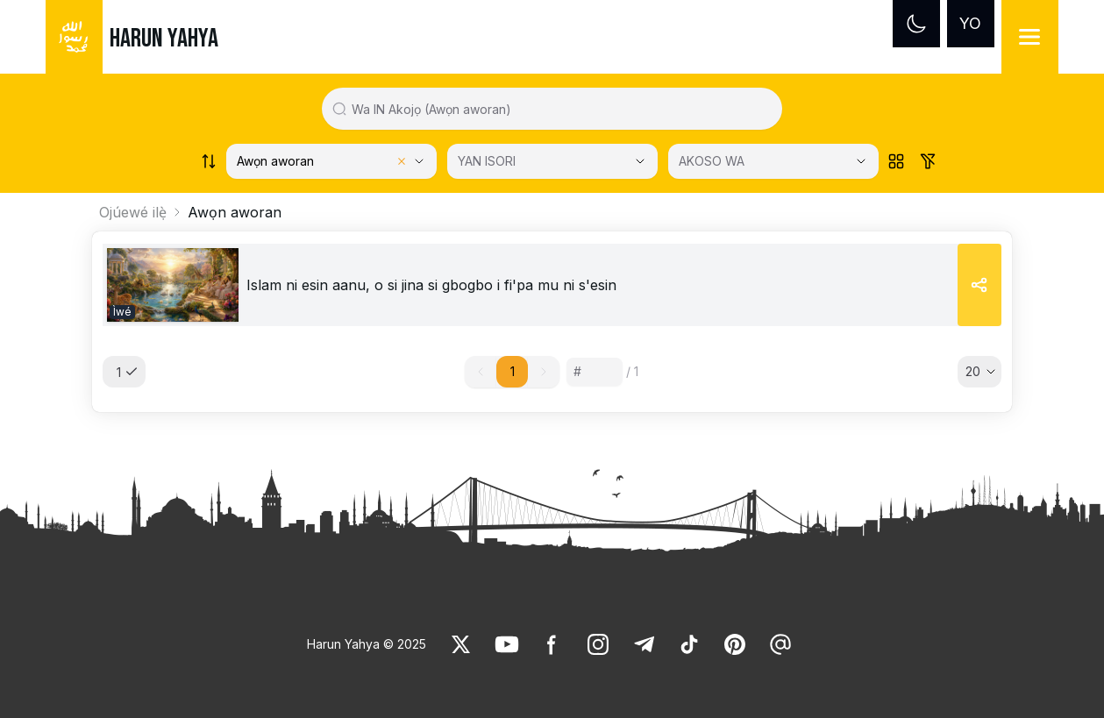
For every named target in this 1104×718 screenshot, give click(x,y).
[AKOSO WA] (773, 161)
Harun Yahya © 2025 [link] (366, 643)
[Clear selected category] (402, 161)
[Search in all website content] (559, 109)
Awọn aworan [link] (234, 212)
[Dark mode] (916, 23)
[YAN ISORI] (552, 161)
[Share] (979, 285)
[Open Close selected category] (640, 161)
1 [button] (512, 371)
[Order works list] (208, 161)
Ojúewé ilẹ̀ (133, 212)
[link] (173, 285)
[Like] (461, 644)
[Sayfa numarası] (594, 371)
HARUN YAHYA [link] (164, 38)
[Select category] (331, 161)
